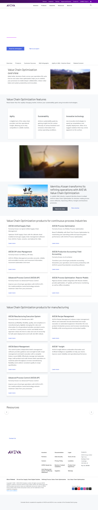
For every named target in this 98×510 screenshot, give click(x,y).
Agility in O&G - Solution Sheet (61, 63)
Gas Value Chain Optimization (76, 479)
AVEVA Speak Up (46, 465)
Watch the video (60, 209)
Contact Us (75, 1)
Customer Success (30, 63)
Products (43, 5)
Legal (69, 452)
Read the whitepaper (15, 48)
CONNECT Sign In (84, 1)
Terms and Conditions (12, 490)
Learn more (11, 243)
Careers (43, 461)
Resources (61, 5)
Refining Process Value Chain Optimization (54, 479)
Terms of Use (71, 456)
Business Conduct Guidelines (60, 465)
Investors (44, 452)
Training (57, 1)
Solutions (35, 5)
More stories (75, 208)
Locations (71, 461)
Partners (45, 1)
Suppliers (57, 471)
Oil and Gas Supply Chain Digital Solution (28, 479)
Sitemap (70, 471)
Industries (52, 5)
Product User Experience (71, 465)
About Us (69, 5)
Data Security (59, 456)
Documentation (59, 452)
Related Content (78, 63)
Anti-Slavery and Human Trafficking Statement (46, 470)
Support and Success (66, 1)
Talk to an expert (34, 48)
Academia (51, 1)
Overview (9, 63)
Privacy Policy (59, 461)
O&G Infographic (44, 63)
